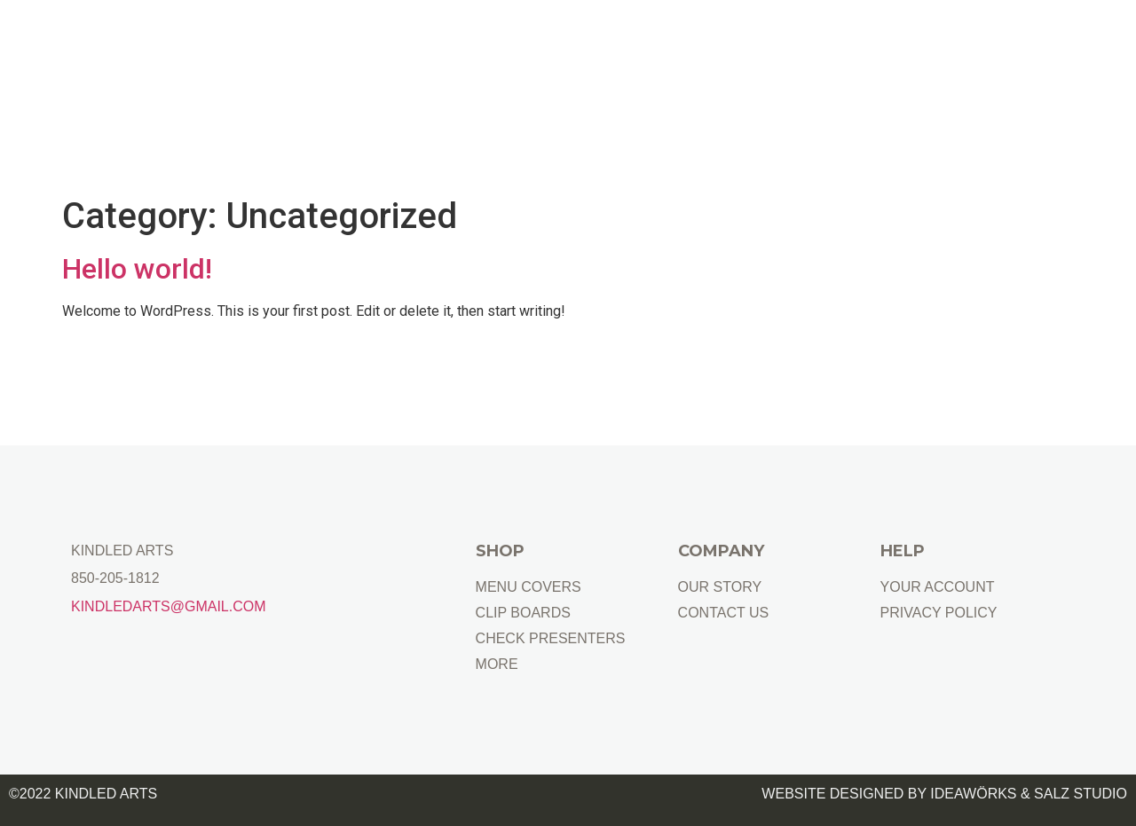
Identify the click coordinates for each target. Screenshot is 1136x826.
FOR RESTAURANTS (583, 51)
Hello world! (137, 269)
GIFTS (974, 51)
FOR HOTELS (747, 51)
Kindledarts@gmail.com (168, 606)
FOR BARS (874, 51)
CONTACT (1071, 51)
